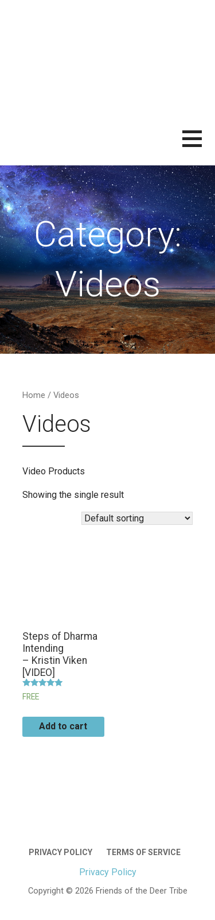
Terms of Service (143, 852)
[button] (198, 145)
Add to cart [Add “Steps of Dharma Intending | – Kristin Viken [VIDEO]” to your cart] (63, 726)
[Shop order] (137, 518)
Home (33, 395)
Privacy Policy (60, 852)
